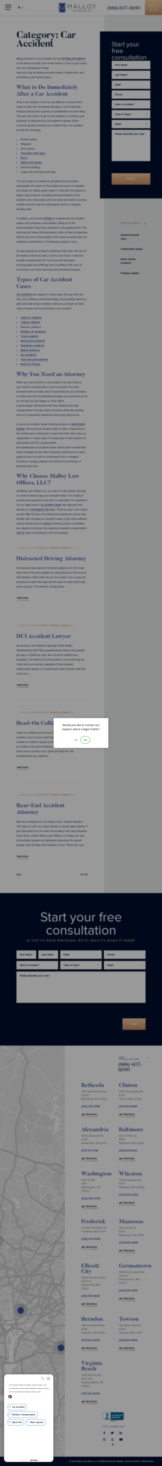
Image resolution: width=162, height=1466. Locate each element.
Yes (85, 739)
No (76, 739)
